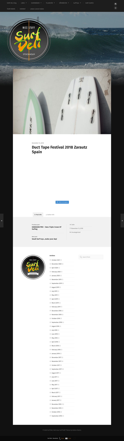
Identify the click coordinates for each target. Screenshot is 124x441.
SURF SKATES (89, 3)
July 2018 (54, 330)
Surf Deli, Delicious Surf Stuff (56, 430)
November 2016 (56, 408)
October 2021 (56, 260)
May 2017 (54, 385)
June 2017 (54, 381)
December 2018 (56, 311)
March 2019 (55, 303)
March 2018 (55, 346)
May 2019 (54, 295)
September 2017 (57, 369)
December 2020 (56, 264)
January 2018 (56, 354)
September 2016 (57, 416)
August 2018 (55, 326)
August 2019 (55, 287)
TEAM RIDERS (11, 9)
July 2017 (54, 377)
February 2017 (56, 396)
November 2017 (56, 361)
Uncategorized (75, 232)
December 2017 (56, 358)
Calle (72, 225)
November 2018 (56, 315)
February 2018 (56, 350)
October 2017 (56, 365)
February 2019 (56, 307)
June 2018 (55, 334)
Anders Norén (77, 430)
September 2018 (57, 323)
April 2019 (55, 299)
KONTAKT (22, 9)
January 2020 (56, 276)
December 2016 (56, 404)
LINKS (23, 3)
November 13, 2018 (77, 228)
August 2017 (55, 373)
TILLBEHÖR (49, 3)
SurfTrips (76, 3)
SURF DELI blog (11, 3)
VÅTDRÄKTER (63, 3)
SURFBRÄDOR (35, 3)
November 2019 (56, 280)
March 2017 (55, 393)
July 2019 (54, 291)
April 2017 (55, 389)
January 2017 (55, 400)
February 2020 (56, 272)
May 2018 (54, 338)
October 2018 (56, 319)
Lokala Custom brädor (37, 9)
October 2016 (56, 412)
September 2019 (57, 284)
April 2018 (55, 342)
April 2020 (55, 268)
